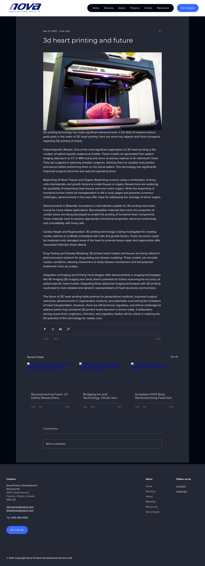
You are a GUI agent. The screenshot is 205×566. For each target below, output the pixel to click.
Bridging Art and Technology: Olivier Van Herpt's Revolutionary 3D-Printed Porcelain (101, 396)
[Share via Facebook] (44, 328)
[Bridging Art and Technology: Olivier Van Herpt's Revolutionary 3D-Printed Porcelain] (102, 375)
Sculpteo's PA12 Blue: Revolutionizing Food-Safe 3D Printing (154, 396)
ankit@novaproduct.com (19, 510)
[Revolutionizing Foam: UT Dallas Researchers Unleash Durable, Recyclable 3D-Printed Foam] (50, 375)
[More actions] (160, 31)
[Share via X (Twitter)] (52, 328)
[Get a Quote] (188, 8)
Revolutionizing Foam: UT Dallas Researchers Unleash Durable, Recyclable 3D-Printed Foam (49, 396)
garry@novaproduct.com (20, 506)
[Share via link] (68, 328)
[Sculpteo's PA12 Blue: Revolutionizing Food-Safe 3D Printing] (154, 375)
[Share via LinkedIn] (60, 328)
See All (174, 356)
